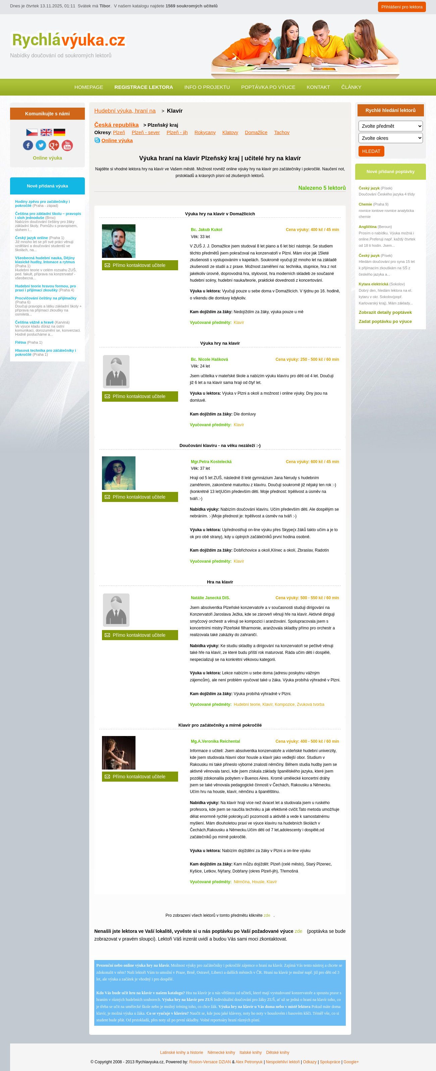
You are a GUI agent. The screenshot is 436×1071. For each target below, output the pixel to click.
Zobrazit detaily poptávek (385, 312)
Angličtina (368, 227)
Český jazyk (369, 188)
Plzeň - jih (177, 132)
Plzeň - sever (146, 132)
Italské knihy (250, 1052)
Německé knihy (221, 1052)
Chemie (365, 204)
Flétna (21, 342)
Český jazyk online (32, 238)
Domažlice (256, 132)
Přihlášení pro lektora (402, 6)
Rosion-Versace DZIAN (210, 1062)
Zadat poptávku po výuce (385, 321)
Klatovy (230, 132)
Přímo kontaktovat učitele (139, 265)
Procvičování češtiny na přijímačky (45, 298)
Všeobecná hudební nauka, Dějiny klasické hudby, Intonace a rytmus (45, 260)
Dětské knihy (277, 1052)
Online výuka (47, 158)
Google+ (351, 1062)
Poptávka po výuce (268, 87)
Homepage (88, 87)
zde (267, 915)
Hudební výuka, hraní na (125, 111)
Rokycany (205, 132)
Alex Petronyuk (249, 1062)
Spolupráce (330, 1062)
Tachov (282, 132)
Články (351, 87)
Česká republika (116, 124)
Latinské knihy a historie (181, 1052)
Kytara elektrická (373, 284)
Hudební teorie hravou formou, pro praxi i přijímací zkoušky (45, 288)
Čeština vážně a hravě (35, 322)
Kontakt (318, 87)
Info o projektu (207, 87)
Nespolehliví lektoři (283, 1062)
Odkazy (310, 1062)
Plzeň (119, 132)
